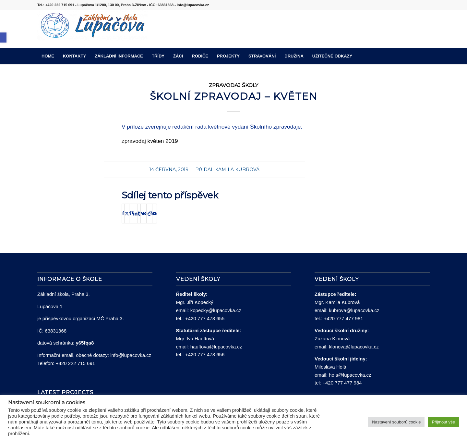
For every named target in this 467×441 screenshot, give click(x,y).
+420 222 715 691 (75, 363)
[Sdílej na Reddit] (149, 213)
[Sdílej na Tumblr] (139, 213)
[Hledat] (425, 56)
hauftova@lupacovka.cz (216, 346)
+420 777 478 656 (204, 354)
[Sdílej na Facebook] (123, 213)
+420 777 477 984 (342, 382)
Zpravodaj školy (233, 85)
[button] (3, 37)
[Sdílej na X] (127, 213)
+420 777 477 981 (343, 318)
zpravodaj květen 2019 (150, 141)
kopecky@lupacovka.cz (215, 310)
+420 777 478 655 (204, 318)
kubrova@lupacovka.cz (354, 310)
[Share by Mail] (154, 213)
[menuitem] (47, 56)
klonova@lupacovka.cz (354, 346)
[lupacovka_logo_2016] (92, 29)
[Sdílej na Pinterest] (131, 213)
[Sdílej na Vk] (143, 213)
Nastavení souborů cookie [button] (396, 422)
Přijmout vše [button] (443, 422)
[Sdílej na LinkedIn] (135, 213)
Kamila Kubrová (237, 169)
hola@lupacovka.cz (350, 375)
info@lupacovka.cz (130, 355)
